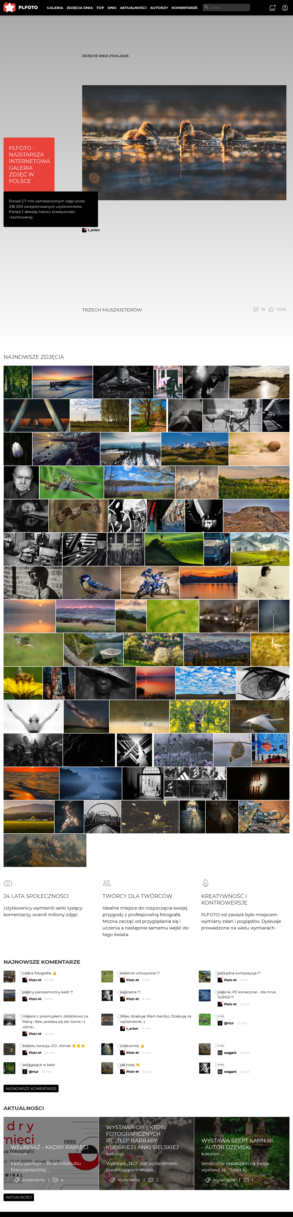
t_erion (94, 230)
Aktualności (24, 1146)
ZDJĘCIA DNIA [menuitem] (80, 7)
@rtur (229, 1061)
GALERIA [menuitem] (55, 7)
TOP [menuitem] (100, 7)
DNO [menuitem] (112, 7)
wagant (230, 1091)
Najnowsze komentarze (42, 999)
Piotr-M (35, 1018)
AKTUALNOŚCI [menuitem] (133, 7)
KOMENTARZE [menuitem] (185, 7)
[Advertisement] (184, 269)
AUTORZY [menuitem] (159, 7)
